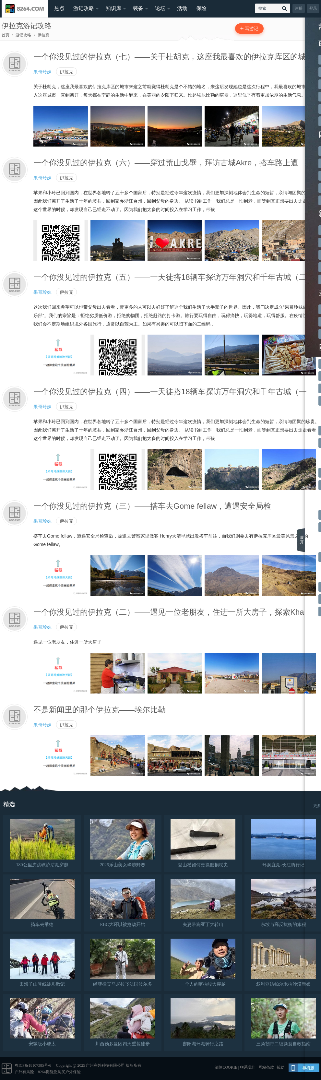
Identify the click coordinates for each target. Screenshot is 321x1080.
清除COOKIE (226, 1067)
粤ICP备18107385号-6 (33, 1065)
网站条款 (266, 1067)
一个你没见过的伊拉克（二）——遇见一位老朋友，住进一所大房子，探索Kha (168, 612)
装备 (138, 8)
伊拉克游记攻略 (27, 26)
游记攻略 (83, 8)
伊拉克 (43, 35)
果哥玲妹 (42, 71)
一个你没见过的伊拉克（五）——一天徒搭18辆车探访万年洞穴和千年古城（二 (170, 277)
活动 (182, 8)
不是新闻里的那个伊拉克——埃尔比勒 (99, 709)
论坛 (160, 8)
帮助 (280, 1067)
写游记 (251, 28)
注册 (299, 8)
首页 (5, 35)
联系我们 (248, 1067)
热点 (59, 8)
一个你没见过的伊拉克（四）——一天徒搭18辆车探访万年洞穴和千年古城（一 (170, 391)
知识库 (113, 8)
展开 (302, 539)
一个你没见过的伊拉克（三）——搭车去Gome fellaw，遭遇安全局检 (152, 506)
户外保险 (73, 1072)
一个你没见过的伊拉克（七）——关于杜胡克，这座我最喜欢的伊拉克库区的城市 (173, 56)
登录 (313, 8)
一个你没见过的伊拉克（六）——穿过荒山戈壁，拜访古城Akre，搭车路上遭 (165, 162)
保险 (201, 8)
